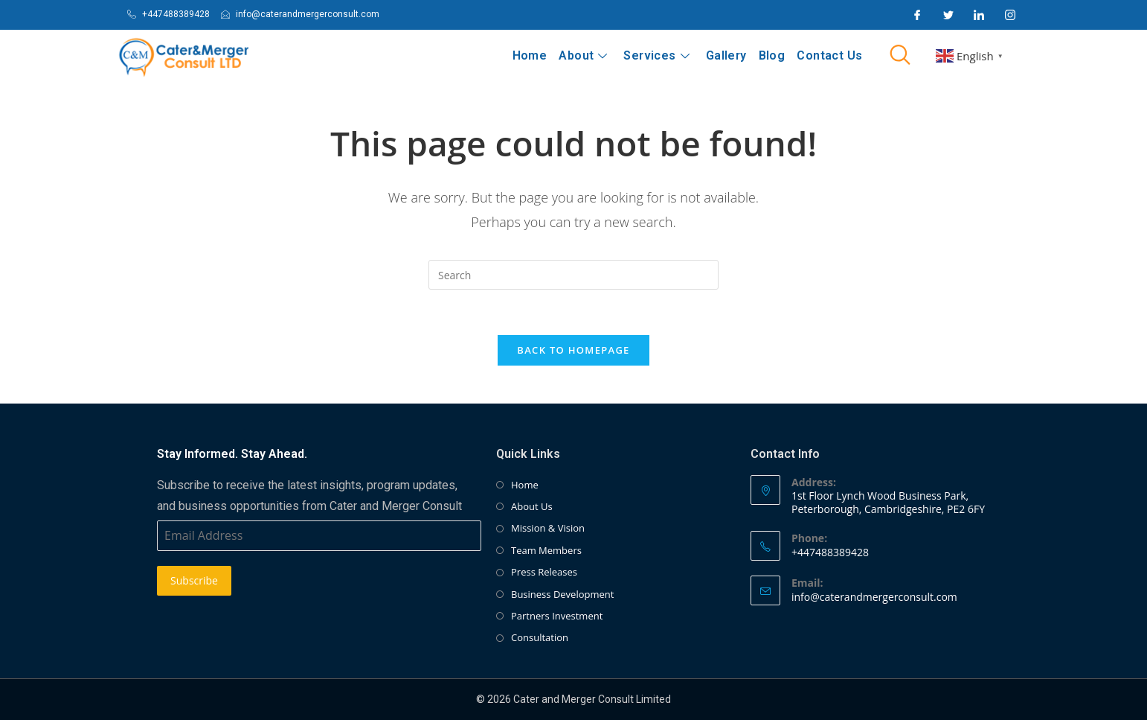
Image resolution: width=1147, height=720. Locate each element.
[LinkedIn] (979, 15)
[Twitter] (948, 15)
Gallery (726, 55)
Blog (772, 55)
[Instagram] (1010, 15)
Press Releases (544, 572)
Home (530, 55)
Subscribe (194, 581)
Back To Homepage (573, 350)
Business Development (562, 594)
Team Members (546, 550)
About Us (532, 507)
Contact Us (829, 55)
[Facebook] (917, 15)
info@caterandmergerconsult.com (874, 597)
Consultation (539, 638)
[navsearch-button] (900, 56)
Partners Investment (557, 616)
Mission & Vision (548, 528)
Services (657, 55)
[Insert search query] (573, 275)
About (583, 55)
